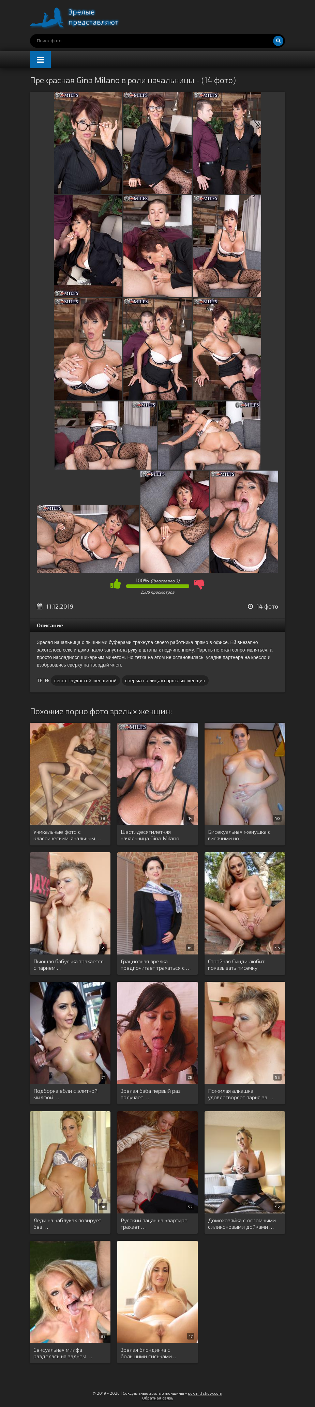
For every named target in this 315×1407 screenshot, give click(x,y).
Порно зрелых (81, 17)
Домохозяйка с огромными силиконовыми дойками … (242, 1223)
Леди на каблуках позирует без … (67, 1223)
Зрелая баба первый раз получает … (151, 1093)
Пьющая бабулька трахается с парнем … (68, 964)
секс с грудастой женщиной (85, 680)
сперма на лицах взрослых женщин (165, 680)
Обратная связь (157, 1397)
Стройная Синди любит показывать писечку (236, 964)
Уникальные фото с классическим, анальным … (67, 834)
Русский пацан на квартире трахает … (154, 1223)
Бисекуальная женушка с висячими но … (239, 834)
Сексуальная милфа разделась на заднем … (62, 1352)
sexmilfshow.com (205, 1393)
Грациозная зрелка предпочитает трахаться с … (156, 964)
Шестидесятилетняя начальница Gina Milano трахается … (150, 835)
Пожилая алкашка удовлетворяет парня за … (240, 1093)
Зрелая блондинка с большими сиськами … (149, 1352)
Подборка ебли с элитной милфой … (65, 1093)
